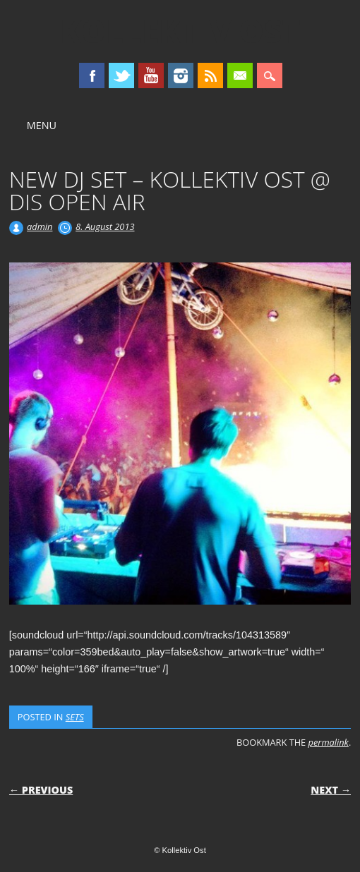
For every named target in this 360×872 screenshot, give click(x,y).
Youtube (151, 75)
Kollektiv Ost (180, 31)
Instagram (180, 75)
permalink (328, 742)
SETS (75, 716)
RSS (210, 75)
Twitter (121, 75)
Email (240, 75)
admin (39, 226)
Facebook (91, 75)
